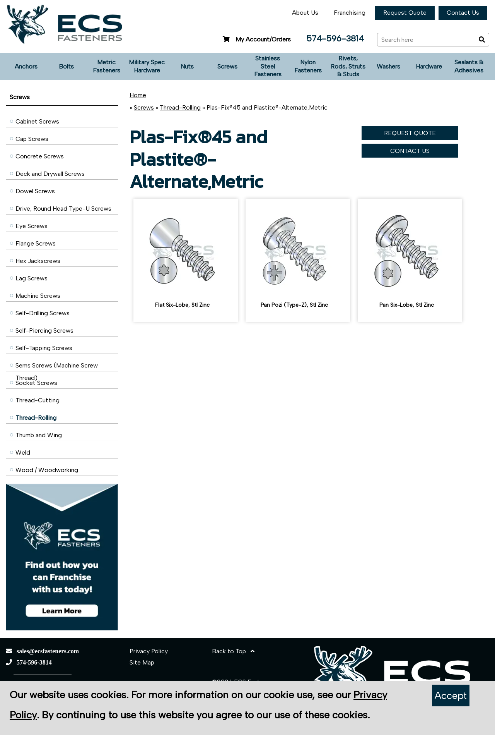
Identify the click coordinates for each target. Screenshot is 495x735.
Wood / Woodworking (46, 470)
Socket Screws (36, 382)
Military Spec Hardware (147, 66)
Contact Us (463, 12)
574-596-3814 (335, 38)
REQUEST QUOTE (410, 133)
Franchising (349, 12)
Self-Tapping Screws (43, 348)
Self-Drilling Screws (42, 313)
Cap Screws (31, 139)
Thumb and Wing (38, 435)
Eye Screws (31, 226)
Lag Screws (31, 278)
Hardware (429, 66)
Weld (22, 452)
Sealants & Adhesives (468, 66)
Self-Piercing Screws (44, 330)
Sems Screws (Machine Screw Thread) (56, 367)
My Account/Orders (256, 39)
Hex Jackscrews (37, 260)
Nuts (187, 66)
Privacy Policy (149, 651)
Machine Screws (37, 295)
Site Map (142, 662)
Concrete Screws (39, 156)
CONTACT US (410, 151)
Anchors (26, 66)
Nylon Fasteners (308, 66)
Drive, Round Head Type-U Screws (63, 208)
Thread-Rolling (35, 417)
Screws (227, 66)
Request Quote (405, 12)
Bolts (66, 66)
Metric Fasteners (106, 66)
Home (138, 95)
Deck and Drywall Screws (50, 173)
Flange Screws (35, 243)
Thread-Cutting (37, 400)
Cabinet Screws (37, 121)
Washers (388, 66)
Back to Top (233, 651)
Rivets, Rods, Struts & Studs (348, 66)
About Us (305, 12)
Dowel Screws (35, 191)
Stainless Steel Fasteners (268, 66)
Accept (451, 695)
